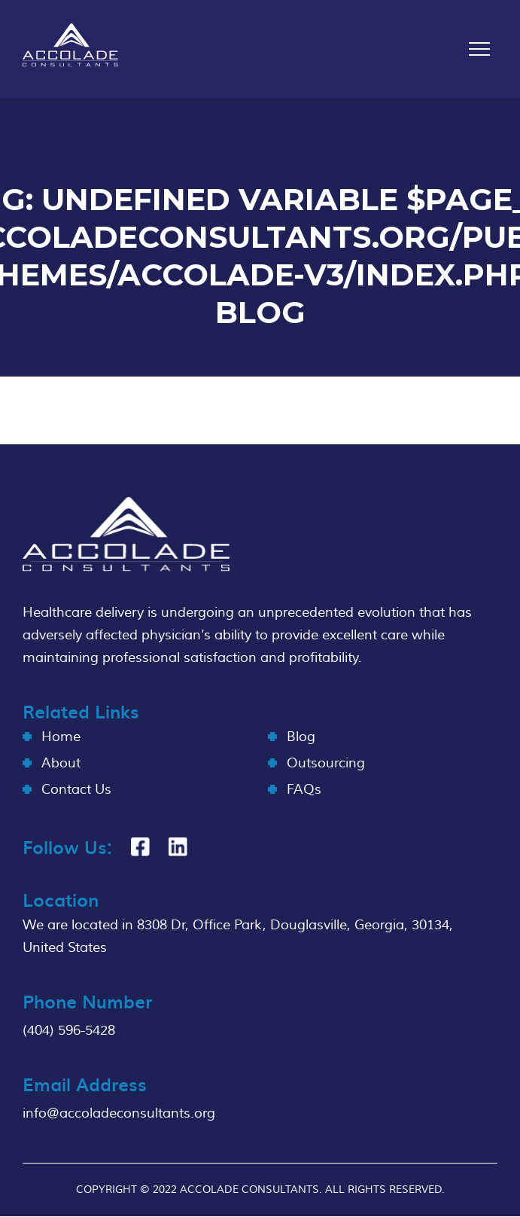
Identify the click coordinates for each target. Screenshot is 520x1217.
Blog (301, 737)
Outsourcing (326, 763)
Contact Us (76, 789)
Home (61, 737)
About (61, 763)
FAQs (304, 789)
